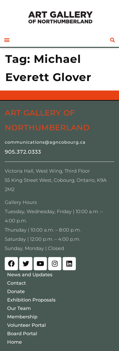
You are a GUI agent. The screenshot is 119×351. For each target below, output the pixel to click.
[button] (6, 40)
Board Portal (22, 334)
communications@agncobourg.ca (45, 142)
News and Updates (29, 275)
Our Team (19, 308)
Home (14, 342)
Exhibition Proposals (31, 300)
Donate (16, 291)
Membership (22, 317)
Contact (16, 283)
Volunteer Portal (26, 325)
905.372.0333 (23, 152)
